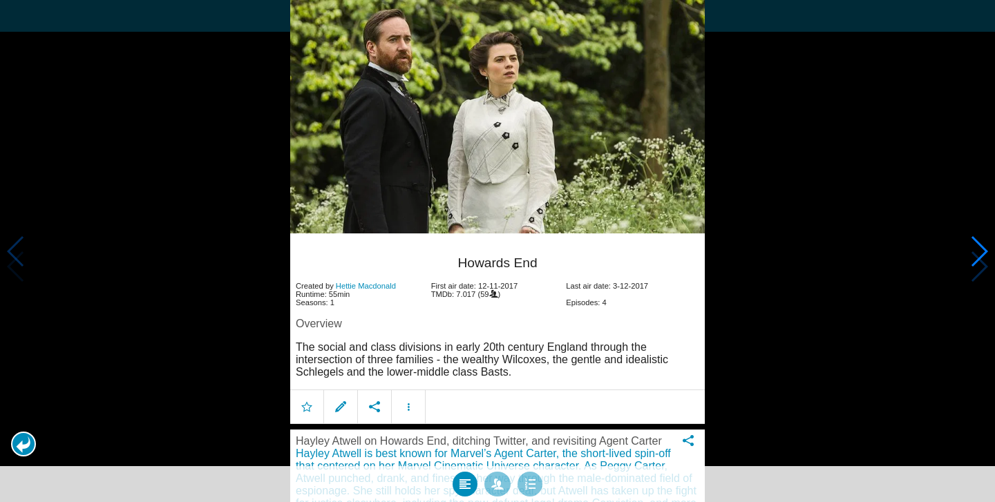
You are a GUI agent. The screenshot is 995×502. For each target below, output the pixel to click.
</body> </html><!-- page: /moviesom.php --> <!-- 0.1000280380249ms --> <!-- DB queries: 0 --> (497, 251)
